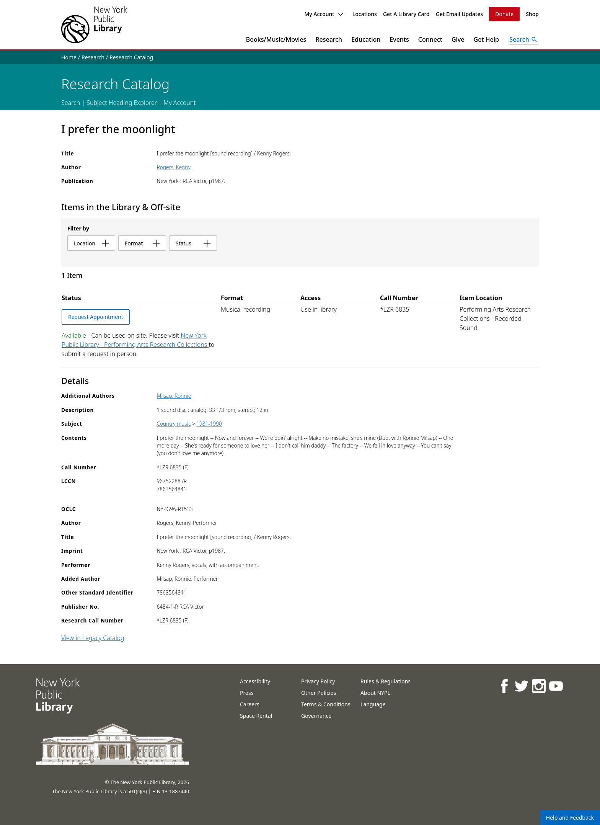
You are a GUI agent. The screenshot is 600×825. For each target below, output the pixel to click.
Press (246, 692)
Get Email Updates (459, 14)
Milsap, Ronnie (174, 395)
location (91, 243)
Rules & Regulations (385, 681)
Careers (249, 704)
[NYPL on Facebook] (503, 685)
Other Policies (318, 692)
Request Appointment (95, 316)
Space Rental (256, 715)
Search (70, 102)
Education (365, 39)
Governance (316, 715)
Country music (174, 423)
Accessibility (255, 681)
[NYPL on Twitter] (521, 685)
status (193, 243)
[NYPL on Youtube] (555, 685)
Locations (364, 14)
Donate (504, 14)
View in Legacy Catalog (92, 638)
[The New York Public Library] (94, 24)
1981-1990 (209, 423)
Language (372, 704)
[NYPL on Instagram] (538, 685)
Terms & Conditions (326, 704)
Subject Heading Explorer (121, 102)
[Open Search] (523, 39)
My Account (323, 14)
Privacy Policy (318, 681)
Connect (430, 39)
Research (328, 39)
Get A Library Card (406, 14)
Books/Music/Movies (276, 39)
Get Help (486, 39)
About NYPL (375, 692)
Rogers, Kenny (174, 167)
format (142, 243)
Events (399, 39)
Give (458, 39)
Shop (532, 14)
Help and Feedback (570, 817)
